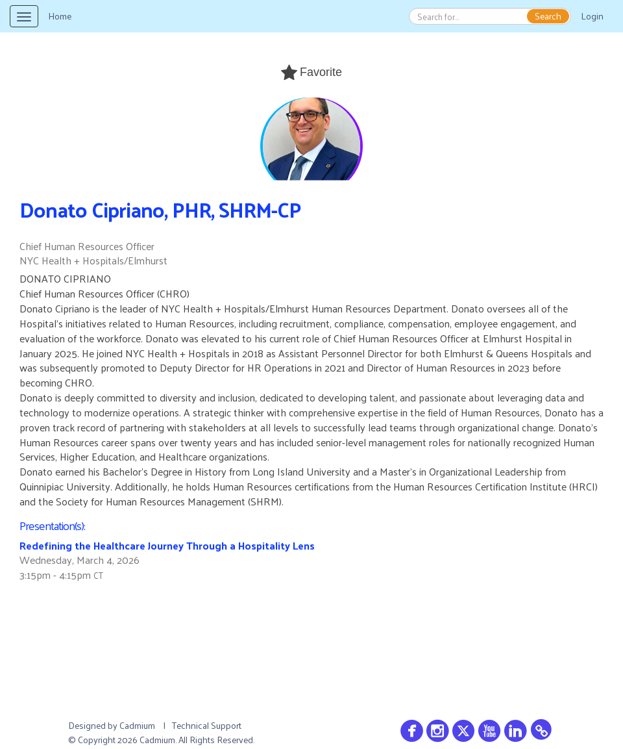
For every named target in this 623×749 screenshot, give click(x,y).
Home (59, 16)
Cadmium (137, 725)
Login (592, 16)
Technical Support (206, 725)
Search (548, 16)
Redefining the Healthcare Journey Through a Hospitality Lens (167, 545)
